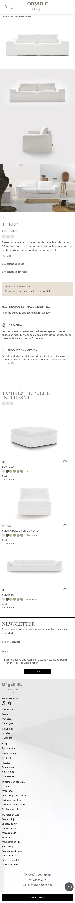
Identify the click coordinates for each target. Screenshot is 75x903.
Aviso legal (7, 791)
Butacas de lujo (10, 855)
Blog (4, 743)
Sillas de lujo (8, 837)
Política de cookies (11, 800)
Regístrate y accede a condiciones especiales (30, 291)
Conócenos (8, 748)
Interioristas (8, 776)
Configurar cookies (11, 809)
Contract (6, 758)
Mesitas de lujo (10, 864)
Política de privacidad (46, 660)
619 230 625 (37, 880)
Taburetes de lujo (11, 860)
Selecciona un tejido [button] (13, 264)
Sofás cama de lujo (12, 851)
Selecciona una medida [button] (15, 271)
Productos (13, 16)
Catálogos (7, 723)
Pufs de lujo (8, 846)
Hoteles (6, 733)
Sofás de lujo (8, 819)
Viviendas (7, 738)
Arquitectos (8, 772)
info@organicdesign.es (37, 885)
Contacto (6, 786)
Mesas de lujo (9, 833)
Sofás (5, 714)
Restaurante (8, 767)
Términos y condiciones (14, 795)
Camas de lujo (9, 828)
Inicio (4, 16)
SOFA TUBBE (25, 16)
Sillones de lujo (10, 824)
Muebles (6, 719)
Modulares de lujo (11, 842)
